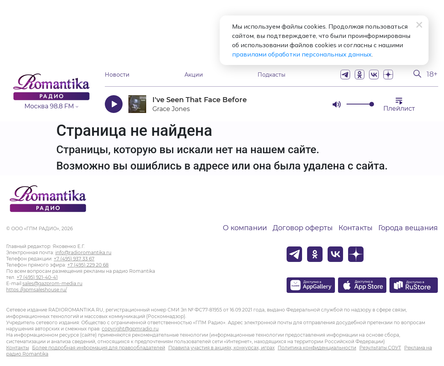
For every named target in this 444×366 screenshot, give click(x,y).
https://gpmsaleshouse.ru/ (36, 289)
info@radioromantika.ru (83, 252)
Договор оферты (303, 228)
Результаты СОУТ (380, 348)
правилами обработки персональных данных (302, 54)
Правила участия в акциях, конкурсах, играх (221, 348)
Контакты (355, 228)
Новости (117, 74)
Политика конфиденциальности (317, 348)
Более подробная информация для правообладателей (98, 348)
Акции (193, 74)
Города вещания (408, 228)
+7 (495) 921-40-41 (37, 277)
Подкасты (271, 74)
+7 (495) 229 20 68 (88, 265)
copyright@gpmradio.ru (130, 329)
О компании (245, 228)
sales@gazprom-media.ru (52, 283)
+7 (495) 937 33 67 (74, 259)
